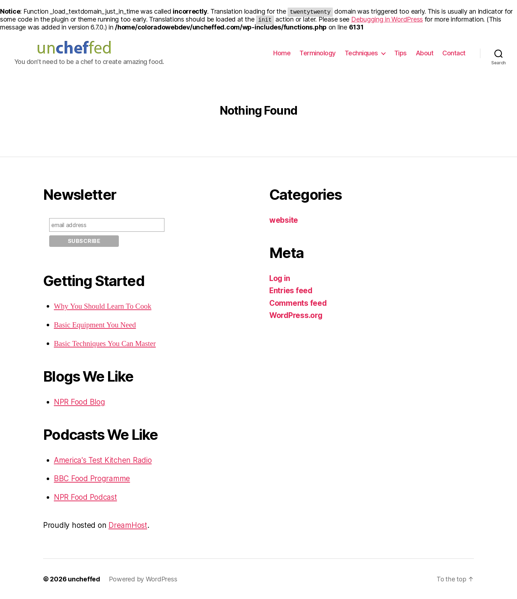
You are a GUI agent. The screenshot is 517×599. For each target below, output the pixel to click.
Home (281, 53)
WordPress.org (296, 315)
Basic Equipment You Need (95, 325)
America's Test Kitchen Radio (104, 459)
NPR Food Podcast (86, 496)
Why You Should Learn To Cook (103, 306)
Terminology (317, 53)
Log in (280, 278)
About (425, 53)
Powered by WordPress (143, 578)
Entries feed (291, 290)
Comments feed (298, 303)
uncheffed (84, 578)
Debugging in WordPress (387, 19)
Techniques (361, 53)
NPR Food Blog (79, 401)
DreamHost (128, 524)
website (283, 220)
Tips (400, 53)
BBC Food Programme (92, 478)
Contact (454, 53)
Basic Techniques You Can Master (105, 343)
